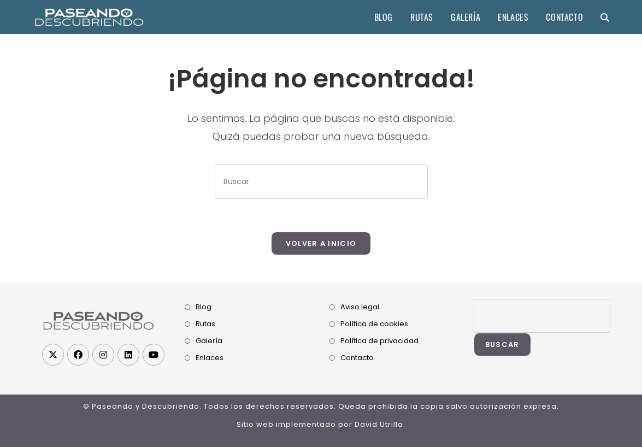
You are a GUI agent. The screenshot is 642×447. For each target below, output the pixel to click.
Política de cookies (374, 324)
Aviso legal (359, 307)
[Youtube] (153, 355)
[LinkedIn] (128, 355)
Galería (209, 341)
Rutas (205, 324)
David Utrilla (379, 424)
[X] (53, 355)
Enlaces (209, 357)
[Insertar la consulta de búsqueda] (321, 181)
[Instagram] (103, 355)
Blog (203, 307)
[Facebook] (78, 355)
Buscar (502, 344)
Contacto (357, 357)
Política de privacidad (379, 341)
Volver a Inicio (321, 243)
